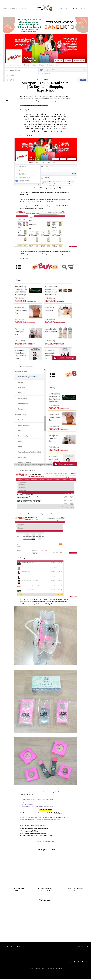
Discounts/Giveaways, (45, 841)
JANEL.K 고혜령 (40, 968)
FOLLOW (83, 946)
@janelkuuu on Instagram (13, 946)
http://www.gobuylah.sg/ (31, 831)
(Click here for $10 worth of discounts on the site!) (34, 105)
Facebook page (58, 813)
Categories (22, 8)
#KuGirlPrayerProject (10, 8)
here (41, 199)
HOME (60, 8)
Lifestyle (52, 841)
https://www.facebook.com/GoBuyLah (35, 833)
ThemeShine (58, 968)
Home (45, 962)
